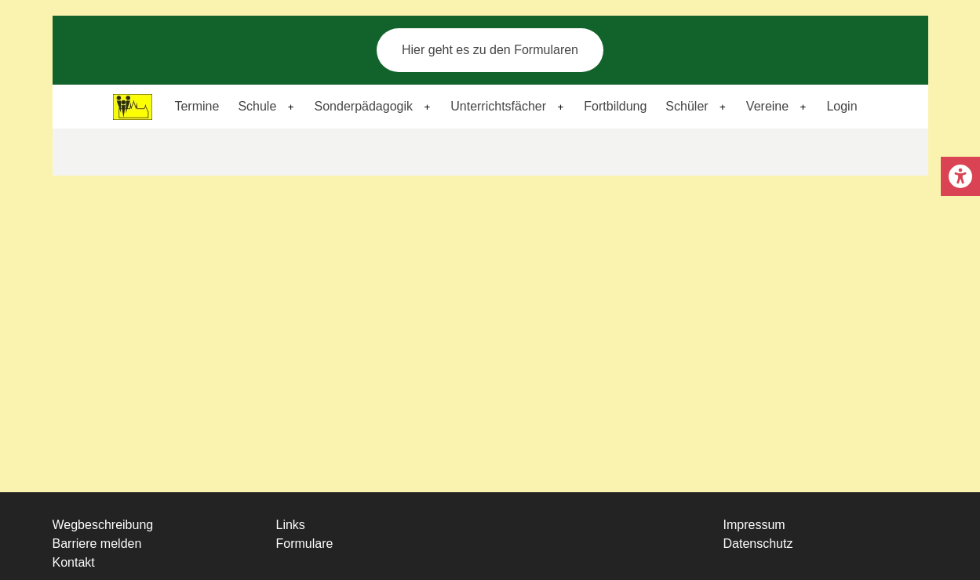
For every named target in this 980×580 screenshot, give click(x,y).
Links (290, 524)
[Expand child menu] (291, 107)
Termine (196, 106)
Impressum (754, 524)
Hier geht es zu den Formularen (490, 49)
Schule (257, 106)
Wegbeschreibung (103, 524)
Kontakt (74, 562)
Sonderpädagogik (364, 106)
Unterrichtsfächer (498, 106)
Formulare (304, 543)
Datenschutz (758, 543)
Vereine (767, 106)
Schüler (686, 106)
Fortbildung (615, 106)
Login (841, 106)
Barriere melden (97, 543)
